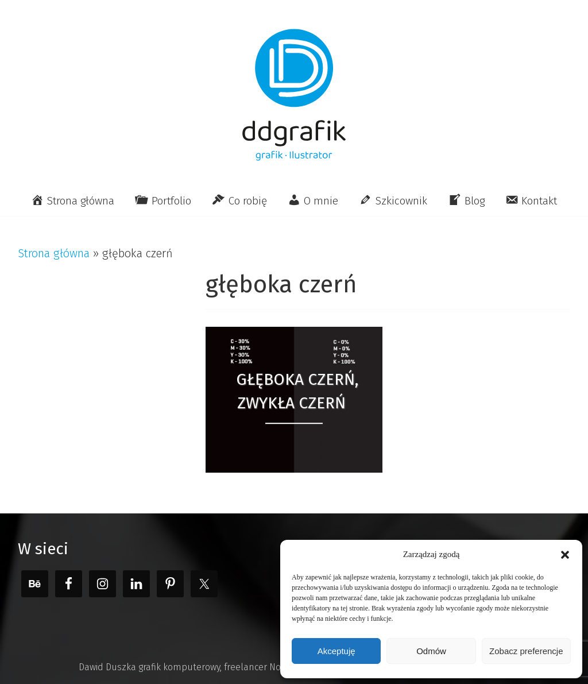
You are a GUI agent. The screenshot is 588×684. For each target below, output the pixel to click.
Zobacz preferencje (526, 651)
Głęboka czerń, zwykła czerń (297, 391)
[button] (565, 555)
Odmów (431, 651)
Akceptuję (336, 651)
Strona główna (54, 253)
